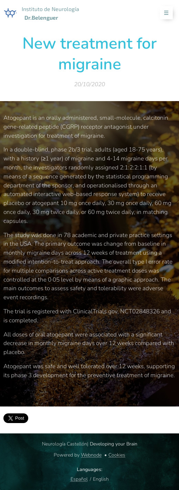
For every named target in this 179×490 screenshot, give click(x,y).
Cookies (116, 455)
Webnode (91, 455)
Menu (164, 13)
